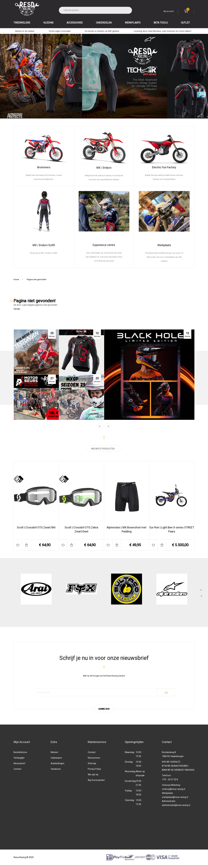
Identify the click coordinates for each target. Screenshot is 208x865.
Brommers (43, 167)
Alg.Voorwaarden (96, 780)
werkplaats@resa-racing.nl (175, 797)
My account (169, 11)
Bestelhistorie (20, 752)
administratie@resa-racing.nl (176, 805)
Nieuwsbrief (19, 763)
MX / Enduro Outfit (44, 245)
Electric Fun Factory (164, 167)
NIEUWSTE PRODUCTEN (104, 449)
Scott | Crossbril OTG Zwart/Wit (36, 527)
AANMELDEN (103, 708)
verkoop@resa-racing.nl (173, 789)
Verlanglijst (19, 758)
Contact (17, 769)
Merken (54, 752)
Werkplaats (164, 245)
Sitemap (92, 763)
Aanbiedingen (57, 763)
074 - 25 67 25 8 (170, 779)
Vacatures (56, 769)
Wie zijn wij (93, 774)
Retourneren (94, 758)
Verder (17, 309)
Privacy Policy (94, 769)
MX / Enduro (103, 167)
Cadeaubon (56, 758)
